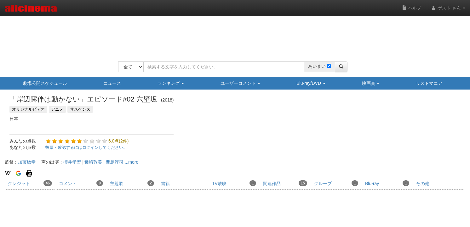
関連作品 (285, 183)
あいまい (317, 66)
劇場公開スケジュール (45, 83)
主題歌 (132, 183)
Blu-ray (387, 183)
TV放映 (234, 183)
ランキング (171, 83)
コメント (81, 183)
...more (132, 162)
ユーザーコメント (240, 83)
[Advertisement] (232, 34)
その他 (422, 183)
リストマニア (429, 83)
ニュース (112, 83)
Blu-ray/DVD (310, 83)
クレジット (30, 183)
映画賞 (371, 83)
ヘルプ (411, 7)
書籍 (165, 183)
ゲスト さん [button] (448, 7)
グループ (336, 183)
